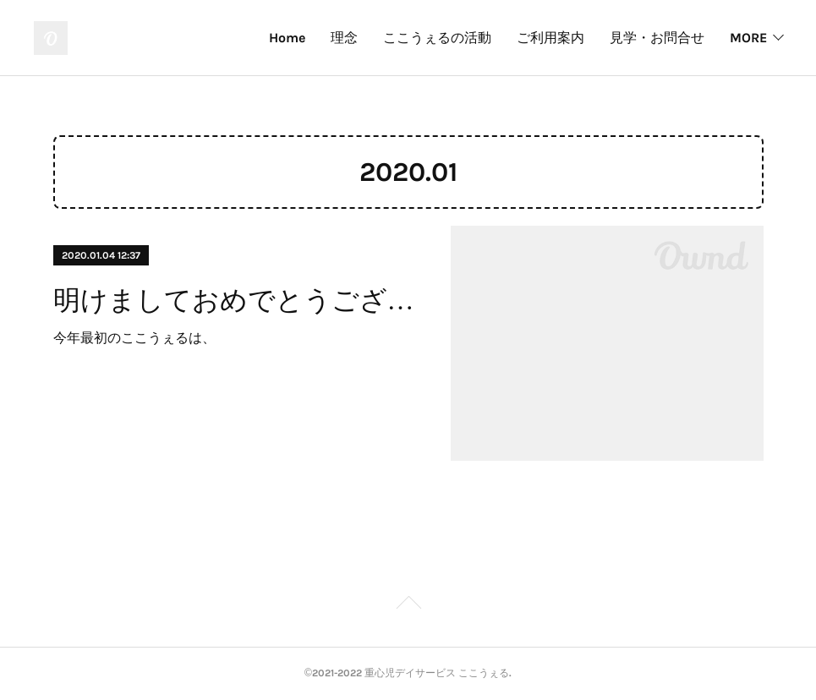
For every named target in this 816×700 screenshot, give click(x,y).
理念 (344, 38)
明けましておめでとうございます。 (237, 300)
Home (287, 38)
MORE (748, 38)
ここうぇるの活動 (437, 38)
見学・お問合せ (657, 38)
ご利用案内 (550, 38)
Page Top (408, 605)
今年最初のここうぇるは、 (134, 338)
